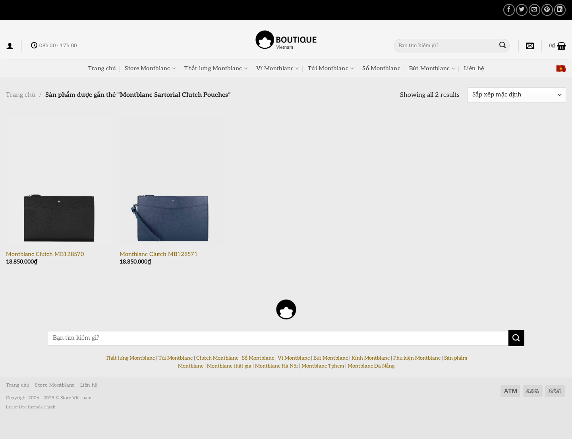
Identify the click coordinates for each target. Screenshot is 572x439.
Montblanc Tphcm (322, 366)
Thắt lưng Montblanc (215, 68)
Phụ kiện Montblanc (417, 358)
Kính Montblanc (371, 358)
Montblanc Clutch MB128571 (159, 254)
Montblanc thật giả (229, 366)
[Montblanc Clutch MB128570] (59, 181)
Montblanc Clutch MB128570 (45, 254)
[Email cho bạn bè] (534, 9)
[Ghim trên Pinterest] (547, 9)
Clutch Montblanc (217, 358)
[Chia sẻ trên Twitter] (522, 9)
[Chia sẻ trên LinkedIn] (560, 9)
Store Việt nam (75, 397)
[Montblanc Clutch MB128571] (172, 181)
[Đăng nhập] (10, 45)
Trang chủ (102, 68)
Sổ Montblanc (381, 68)
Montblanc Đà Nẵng (371, 366)
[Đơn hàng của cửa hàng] (517, 95)
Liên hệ (474, 68)
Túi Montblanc (331, 68)
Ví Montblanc (277, 68)
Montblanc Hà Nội (276, 366)
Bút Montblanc (432, 68)
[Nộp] (502, 45)
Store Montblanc (150, 68)
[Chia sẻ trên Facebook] (509, 9)
